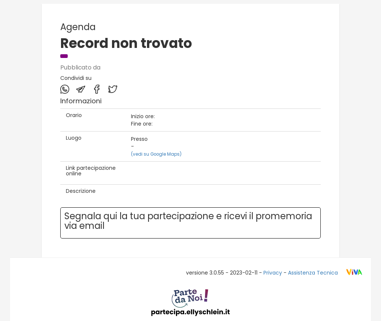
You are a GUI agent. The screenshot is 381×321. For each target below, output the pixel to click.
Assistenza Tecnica (313, 272)
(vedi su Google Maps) (156, 154)
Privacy (272, 272)
